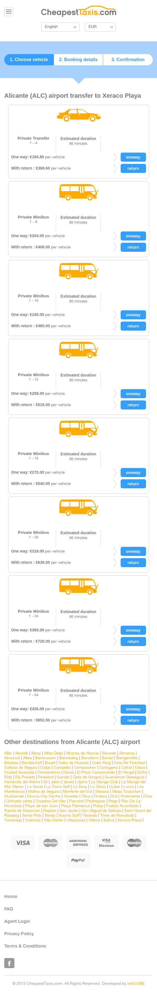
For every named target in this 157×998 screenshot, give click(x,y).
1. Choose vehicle (29, 59)
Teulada (90, 815)
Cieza (140, 768)
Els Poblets (25, 777)
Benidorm (90, 758)
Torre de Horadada (117, 815)
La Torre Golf (58, 787)
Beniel (107, 758)
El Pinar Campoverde (96, 772)
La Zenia (98, 787)
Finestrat (46, 777)
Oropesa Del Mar (51, 801)
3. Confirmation (127, 59)
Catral (126, 768)
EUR (93, 27)
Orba (147, 796)
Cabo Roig (101, 763)
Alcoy (36, 753)
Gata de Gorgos (87, 777)
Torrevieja (13, 820)
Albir (8, 753)
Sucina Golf (69, 815)
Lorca (128, 787)
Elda (8, 777)
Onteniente (130, 796)
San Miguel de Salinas (101, 811)
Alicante (109, 753)
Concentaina (48, 772)
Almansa (127, 753)
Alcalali (21, 753)
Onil (113, 796)
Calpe (45, 768)
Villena (94, 820)
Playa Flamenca (75, 806)
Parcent (76, 801)
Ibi (45, 782)
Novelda (71, 796)
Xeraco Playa (129, 820)
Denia (68, 772)
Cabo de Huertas (73, 763)
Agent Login (17, 921)
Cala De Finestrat (129, 763)
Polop (98, 806)
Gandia (63, 777)
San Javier (68, 811)
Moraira (102, 792)
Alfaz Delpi (53, 753)
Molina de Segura (43, 792)
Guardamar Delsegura (125, 777)
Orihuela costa (19, 801)
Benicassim (45, 758)
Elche (142, 772)
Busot (50, 763)
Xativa (108, 820)
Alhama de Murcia (82, 753)
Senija (50, 815)
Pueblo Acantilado (122, 806)
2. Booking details (78, 59)
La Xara (80, 787)
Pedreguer (96, 801)
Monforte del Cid (77, 792)
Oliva (85, 796)
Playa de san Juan (41, 806)
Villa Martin (53, 820)
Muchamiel (14, 796)
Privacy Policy (19, 933)
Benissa (11, 763)
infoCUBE (136, 984)
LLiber (114, 787)
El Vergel (126, 772)
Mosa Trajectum (126, 792)
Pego (113, 801)
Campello (62, 768)
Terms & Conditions (25, 945)
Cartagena (108, 768)
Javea (68, 782)
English (51, 27)
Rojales (49, 811)
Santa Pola (31, 815)
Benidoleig (68, 758)
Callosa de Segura (20, 768)
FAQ (8, 908)
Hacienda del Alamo (22, 782)
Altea (27, 758)
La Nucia (35, 787)
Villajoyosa (76, 820)
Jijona (82, 782)
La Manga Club (104, 782)
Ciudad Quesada (19, 772)
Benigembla (127, 758)
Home (10, 896)
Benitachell (32, 763)
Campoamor (85, 768)
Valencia (33, 820)
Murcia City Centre (44, 796)
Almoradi (12, 758)
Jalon (55, 782)
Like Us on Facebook (9, 963)
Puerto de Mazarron (22, 811)
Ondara (100, 796)
